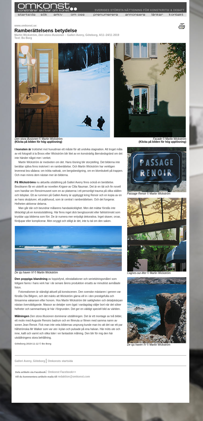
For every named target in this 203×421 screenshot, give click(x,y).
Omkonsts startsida (60, 361)
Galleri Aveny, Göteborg (30, 361)
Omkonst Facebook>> (62, 372)
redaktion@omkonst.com (74, 376)
